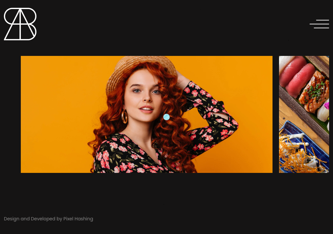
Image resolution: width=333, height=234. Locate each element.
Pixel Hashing (78, 218)
